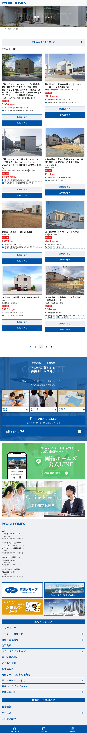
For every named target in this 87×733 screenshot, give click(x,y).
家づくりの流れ (10, 657)
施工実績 (6, 645)
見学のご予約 (22, 123)
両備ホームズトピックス (15, 686)
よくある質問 (9, 663)
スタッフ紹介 (9, 719)
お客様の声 (8, 669)
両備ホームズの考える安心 (16, 674)
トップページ (9, 628)
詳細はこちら (22, 117)
